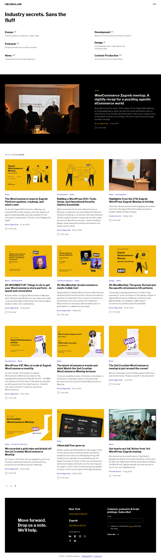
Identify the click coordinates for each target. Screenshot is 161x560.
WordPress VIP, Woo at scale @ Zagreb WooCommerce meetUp (28, 367)
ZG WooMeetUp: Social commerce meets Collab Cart (77, 286)
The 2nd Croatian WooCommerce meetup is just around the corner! (129, 367)
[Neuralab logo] (13, 4)
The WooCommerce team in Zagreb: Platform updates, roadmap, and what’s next (26, 201)
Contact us (97, 556)
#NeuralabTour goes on (71, 445)
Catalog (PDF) (87, 556)
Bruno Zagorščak (101, 124)
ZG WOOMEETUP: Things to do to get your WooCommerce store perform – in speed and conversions (28, 288)
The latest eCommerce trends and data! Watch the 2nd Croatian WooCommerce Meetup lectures (77, 368)
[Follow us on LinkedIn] (75, 540)
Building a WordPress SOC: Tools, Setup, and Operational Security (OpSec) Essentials (77, 201)
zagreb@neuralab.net (77, 525)
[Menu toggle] (154, 4)
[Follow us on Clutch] (75, 536)
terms (131, 526)
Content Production (65, 281)
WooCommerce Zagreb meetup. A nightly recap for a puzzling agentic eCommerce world (123, 99)
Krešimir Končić (115, 216)
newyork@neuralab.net (78, 514)
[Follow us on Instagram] (80, 536)
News (97, 91)
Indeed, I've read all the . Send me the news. (126, 527)
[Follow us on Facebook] (70, 540)
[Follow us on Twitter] (85, 536)
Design (112, 281)
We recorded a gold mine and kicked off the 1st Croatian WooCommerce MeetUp (28, 451)
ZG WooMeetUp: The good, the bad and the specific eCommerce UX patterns (132, 286)
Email (109, 516)
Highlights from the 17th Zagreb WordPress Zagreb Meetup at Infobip (131, 200)
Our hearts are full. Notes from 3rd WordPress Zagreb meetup (129, 450)
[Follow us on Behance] (70, 536)
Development (62, 195)
